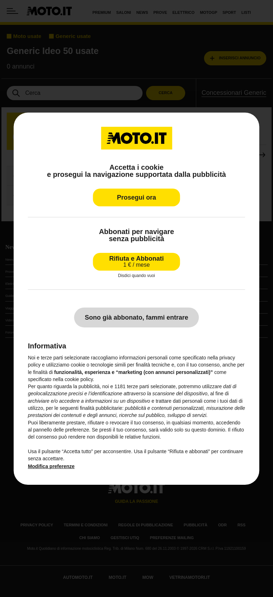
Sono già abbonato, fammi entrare (136, 317)
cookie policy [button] (79, 379)
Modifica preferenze (51, 466)
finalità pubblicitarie (101, 408)
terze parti (138, 386)
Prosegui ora (136, 197)
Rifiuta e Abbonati (136, 261)
